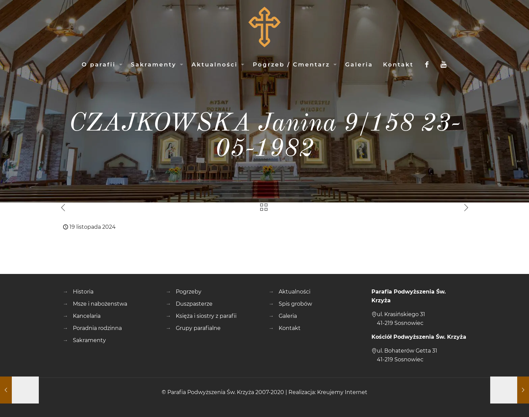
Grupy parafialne (198, 328)
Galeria (288, 316)
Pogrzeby (188, 291)
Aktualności (294, 291)
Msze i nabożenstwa (100, 304)
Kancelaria (87, 316)
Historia (83, 291)
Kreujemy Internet (342, 392)
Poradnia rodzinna (97, 328)
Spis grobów (295, 304)
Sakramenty (89, 340)
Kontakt (290, 328)
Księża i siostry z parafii (206, 316)
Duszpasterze (194, 304)
